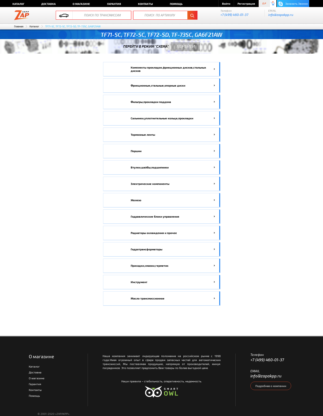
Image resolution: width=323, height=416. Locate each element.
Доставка (48, 3)
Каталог (18, 3)
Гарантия (114, 3)
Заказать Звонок (293, 4)
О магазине (81, 3)
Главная (18, 26)
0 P (264, 3)
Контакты (145, 3)
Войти (226, 3)
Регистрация (246, 3)
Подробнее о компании (270, 385)
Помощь (176, 3)
